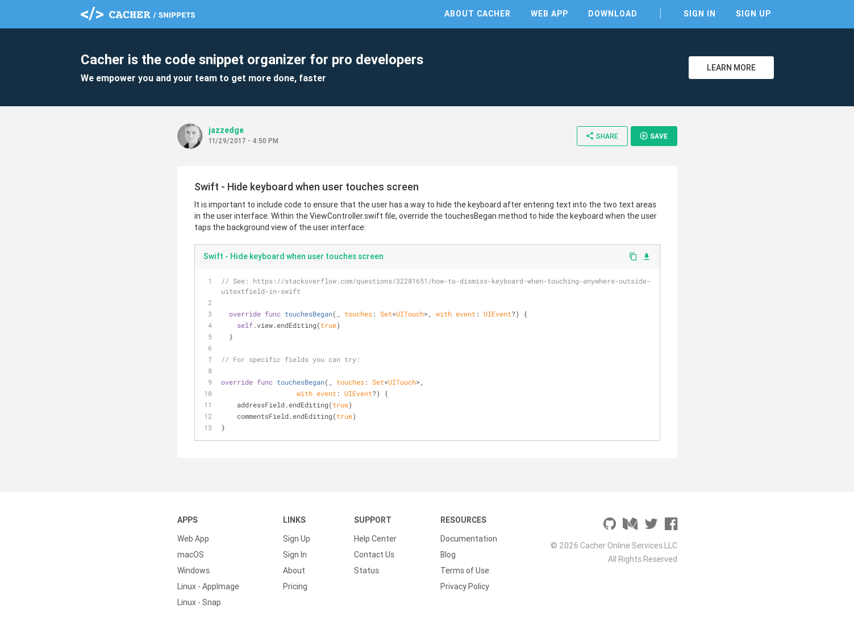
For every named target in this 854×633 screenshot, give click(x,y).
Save (653, 135)
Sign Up (753, 14)
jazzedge (226, 130)
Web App (549, 14)
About (294, 570)
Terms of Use (464, 570)
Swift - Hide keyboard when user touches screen (293, 256)
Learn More (731, 68)
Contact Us (374, 554)
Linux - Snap (199, 602)
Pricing (295, 586)
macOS (190, 554)
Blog (448, 554)
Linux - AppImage (208, 586)
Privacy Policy (464, 586)
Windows (193, 570)
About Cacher (477, 14)
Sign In (700, 14)
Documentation (468, 539)
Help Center (375, 539)
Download (613, 14)
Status (366, 570)
